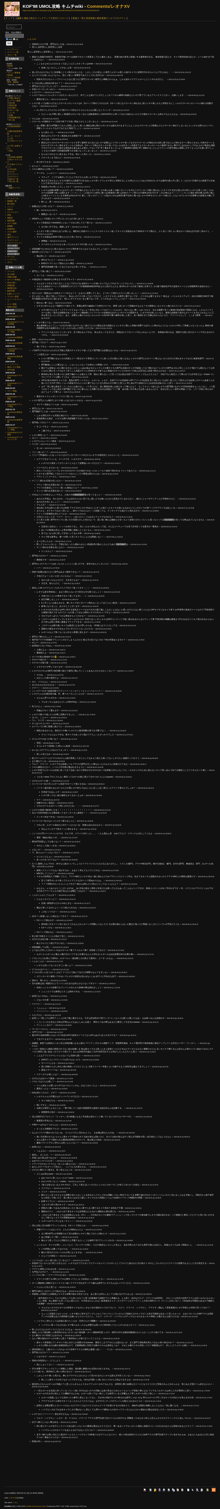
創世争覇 (11, 291)
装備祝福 (11, 229)
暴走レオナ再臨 (13, 367)
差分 (32, 18)
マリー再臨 (12, 391)
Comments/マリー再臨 (14, 384)
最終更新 (101, 18)
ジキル (15, 1502)
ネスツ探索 (12, 304)
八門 (11, 139)
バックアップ (44, 18)
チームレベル (13, 198)
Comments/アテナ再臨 (14, 376)
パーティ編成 (14, 100)
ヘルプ (111, 18)
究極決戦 (11, 285)
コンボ (12, 113)
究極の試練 (12, 277)
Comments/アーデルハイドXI (14, 438)
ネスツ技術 (12, 223)
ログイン (121, 18)
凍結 (26, 18)
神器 (9, 215)
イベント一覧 (13, 52)
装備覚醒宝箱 (14, 117)
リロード (63, 18)
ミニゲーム (12, 259)
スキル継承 (12, 232)
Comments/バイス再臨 (14, 398)
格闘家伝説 (12, 288)
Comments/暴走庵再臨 (14, 357)
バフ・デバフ (14, 136)
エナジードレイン (14, 243)
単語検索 (90, 18)
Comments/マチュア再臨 (14, 405)
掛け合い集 (14, 181)
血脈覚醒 (11, 220)
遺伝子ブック (13, 237)
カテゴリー (14, 177)
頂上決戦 (11, 274)
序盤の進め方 (14, 98)
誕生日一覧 (14, 179)
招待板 (10, 75)
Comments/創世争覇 (14, 421)
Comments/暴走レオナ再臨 (14, 331)
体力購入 (13, 108)
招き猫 (12, 103)
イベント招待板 (13, 77)
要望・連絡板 (13, 82)
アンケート (14, 174)
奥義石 (10, 218)
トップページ (13, 49)
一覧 (81, 18)
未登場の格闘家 (15, 157)
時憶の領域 (12, 307)
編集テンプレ (14, 188)
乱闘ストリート (13, 294)
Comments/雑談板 (14, 337)
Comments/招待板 (14, 343)
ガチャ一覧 (12, 55)
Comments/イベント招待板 (14, 350)
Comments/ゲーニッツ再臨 (14, 429)
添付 (54, 18)
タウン (10, 262)
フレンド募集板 (13, 73)
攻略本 (10, 209)
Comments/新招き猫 (14, 413)
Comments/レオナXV (108, 6)
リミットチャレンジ (14, 300)
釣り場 (12, 120)
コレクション (13, 240)
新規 (75, 18)
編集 (19, 18)
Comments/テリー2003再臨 (15, 323)
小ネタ (12, 172)
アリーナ (11, 271)
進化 (11, 151)
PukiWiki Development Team (35, 1506)
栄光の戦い (12, 283)
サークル (11, 257)
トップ (9, 18)
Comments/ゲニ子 (14, 316)
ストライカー (13, 212)
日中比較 (13, 169)
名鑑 (11, 115)
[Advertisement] (80, 29)
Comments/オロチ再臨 (14, 433)
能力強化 (11, 204)
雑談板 (10, 66)
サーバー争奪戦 (13, 280)
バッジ (10, 207)
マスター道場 (13, 296)
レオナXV (31, 39)
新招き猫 (13, 105)
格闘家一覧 (12, 201)
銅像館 (10, 226)
